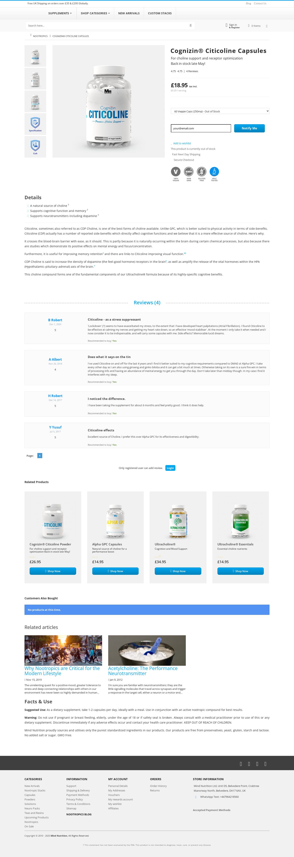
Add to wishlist (181, 143)
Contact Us (260, 3)
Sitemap (71, 808)
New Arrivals (32, 786)
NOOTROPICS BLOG (78, 814)
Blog (248, 3)
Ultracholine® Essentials (235, 544)
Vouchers (114, 795)
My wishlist (115, 804)
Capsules (29, 795)
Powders (29, 799)
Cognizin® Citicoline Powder (50, 544)
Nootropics (40, 36)
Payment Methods (77, 795)
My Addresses (116, 790)
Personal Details (118, 786)
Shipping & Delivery (78, 790)
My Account (118, 779)
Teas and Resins (34, 813)
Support (71, 786)
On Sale (29, 826)
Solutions (30, 804)
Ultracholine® (165, 544)
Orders (155, 779)
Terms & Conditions (78, 804)
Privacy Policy (74, 799)
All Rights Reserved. (78, 835)
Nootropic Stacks (34, 790)
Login (170, 468)
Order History (158, 786)
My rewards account (120, 799)
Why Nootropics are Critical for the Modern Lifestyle (63, 656)
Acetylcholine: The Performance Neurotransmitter (147, 656)
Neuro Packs (32, 808)
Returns (155, 790)
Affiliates (113, 808)
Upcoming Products (36, 817)
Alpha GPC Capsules (107, 544)
